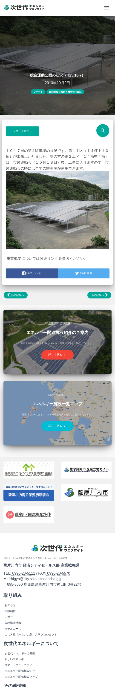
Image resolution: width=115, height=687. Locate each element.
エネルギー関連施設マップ (21, 676)
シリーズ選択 (22, 131)
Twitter (83, 273)
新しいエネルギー (16, 659)
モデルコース (13, 628)
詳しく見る (57, 354)
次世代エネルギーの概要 (20, 653)
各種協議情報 (13, 622)
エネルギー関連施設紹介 (20, 671)
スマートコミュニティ (18, 665)
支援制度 (10, 611)
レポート (38, 92)
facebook (31, 273)
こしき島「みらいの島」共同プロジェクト (31, 634)
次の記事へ (99, 295)
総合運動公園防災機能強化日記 (65, 92)
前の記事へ (15, 295)
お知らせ (10, 605)
